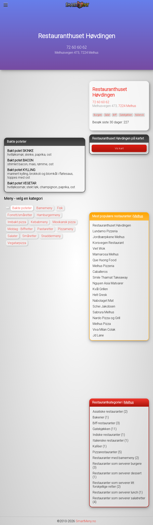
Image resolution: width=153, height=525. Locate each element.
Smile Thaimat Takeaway (110, 277)
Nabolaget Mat (103, 301)
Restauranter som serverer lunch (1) (118, 492)
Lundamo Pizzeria (105, 231)
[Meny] (5, 5)
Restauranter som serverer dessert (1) (117, 475)
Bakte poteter (22, 208)
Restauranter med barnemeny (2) (116, 458)
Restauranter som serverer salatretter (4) (119, 500)
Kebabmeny (39, 222)
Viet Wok (99, 248)
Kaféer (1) (100, 446)
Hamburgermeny (48, 215)
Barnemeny (44, 208)
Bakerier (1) (101, 417)
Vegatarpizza (17, 243)
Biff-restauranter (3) (106, 423)
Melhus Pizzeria (103, 266)
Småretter (29, 236)
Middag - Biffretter (20, 229)
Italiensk (139, 115)
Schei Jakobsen (104, 306)
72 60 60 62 (76, 47)
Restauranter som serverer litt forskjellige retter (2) (113, 484)
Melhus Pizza (102, 324)
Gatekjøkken (126, 115)
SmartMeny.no (86, 521)
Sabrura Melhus (103, 312)
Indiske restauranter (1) (109, 435)
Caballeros (100, 272)
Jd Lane (98, 335)
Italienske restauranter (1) (110, 440)
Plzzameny (65, 229)
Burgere (98, 115)
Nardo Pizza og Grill (106, 318)
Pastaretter (45, 229)
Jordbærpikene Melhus (109, 237)
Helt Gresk (100, 295)
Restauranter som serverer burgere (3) (117, 465)
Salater (13, 236)
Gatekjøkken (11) (105, 429)
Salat (107, 115)
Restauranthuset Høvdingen (76, 36)
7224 (122, 106)
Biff (115, 115)
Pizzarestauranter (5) (107, 452)
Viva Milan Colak (104, 329)
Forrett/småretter (20, 215)
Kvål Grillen (100, 289)
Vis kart (119, 148)
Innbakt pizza (17, 222)
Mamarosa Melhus (106, 254)
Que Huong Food (104, 260)
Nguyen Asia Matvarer (108, 283)
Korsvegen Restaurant (108, 243)
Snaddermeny (51, 236)
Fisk (60, 208)
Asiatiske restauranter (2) (110, 411)
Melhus (131, 106)
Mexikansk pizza (64, 222)
